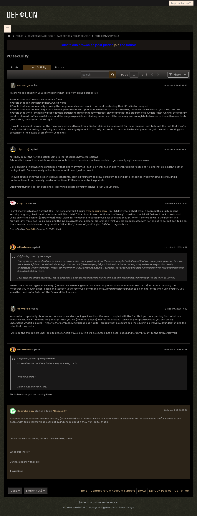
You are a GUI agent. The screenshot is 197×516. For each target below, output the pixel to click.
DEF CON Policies (160, 491)
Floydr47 (23, 203)
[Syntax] (23, 149)
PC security (59, 411)
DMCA (142, 491)
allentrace (24, 247)
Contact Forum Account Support (112, 491)
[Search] (98, 74)
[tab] (15, 67)
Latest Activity (36, 67)
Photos (60, 67)
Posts (15, 67)
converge (23, 85)
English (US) (35, 491)
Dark (15, 491)
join (116, 45)
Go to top (181, 491)
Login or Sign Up (181, 3)
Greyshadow (25, 411)
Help (84, 491)
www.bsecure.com (96, 211)
